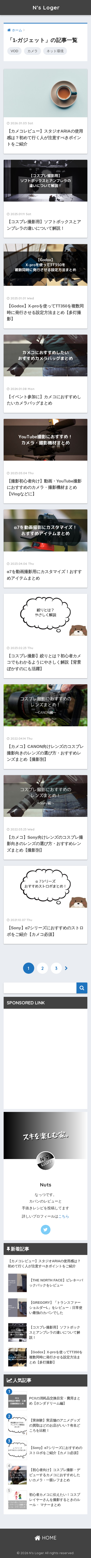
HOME (45, 1538)
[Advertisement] (45, 1061)
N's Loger (46, 7)
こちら (63, 1216)
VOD (14, 51)
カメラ (32, 51)
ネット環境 (55, 51)
